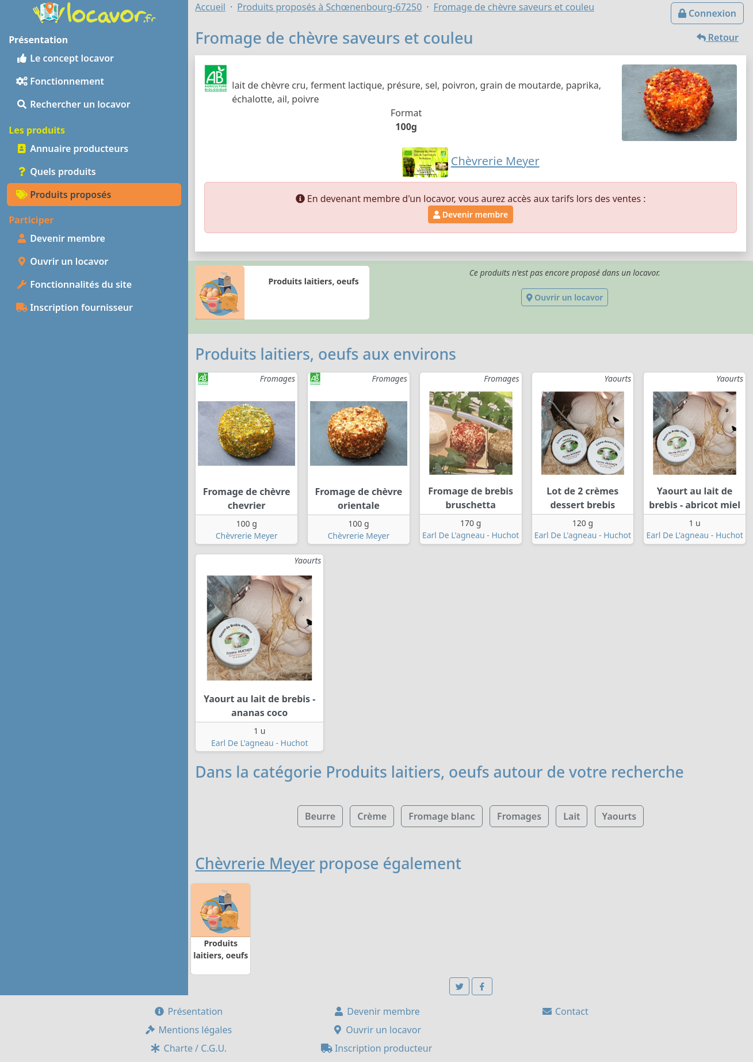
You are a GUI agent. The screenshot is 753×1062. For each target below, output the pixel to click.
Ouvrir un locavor (62, 261)
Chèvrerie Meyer (247, 535)
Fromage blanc (441, 816)
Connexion (707, 13)
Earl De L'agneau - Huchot (470, 535)
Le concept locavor (65, 58)
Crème (372, 816)
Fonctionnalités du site (74, 284)
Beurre (320, 816)
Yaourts (619, 816)
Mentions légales (188, 1029)
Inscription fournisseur (74, 307)
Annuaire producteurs (72, 148)
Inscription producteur (377, 1048)
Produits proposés (63, 194)
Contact (564, 1011)
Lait (571, 816)
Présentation (188, 1011)
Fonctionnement (60, 81)
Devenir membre (60, 238)
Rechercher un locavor (73, 104)
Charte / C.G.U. (188, 1048)
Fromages (519, 816)
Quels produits (56, 171)
